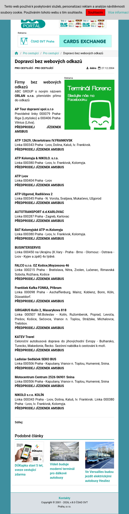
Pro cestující (31, 53)
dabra (91, 68)
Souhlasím (95, 12)
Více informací (118, 12)
